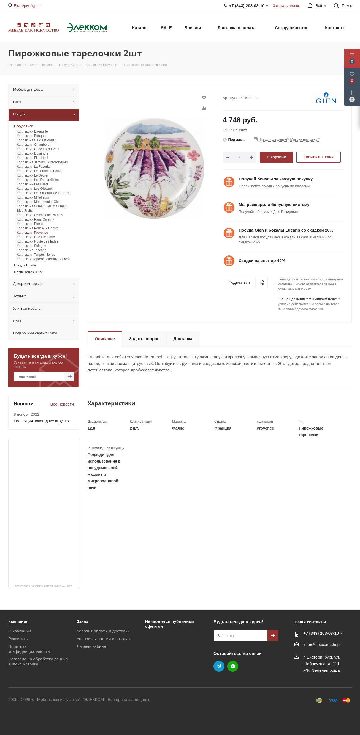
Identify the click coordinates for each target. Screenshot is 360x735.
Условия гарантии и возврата (104, 638)
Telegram (218, 666)
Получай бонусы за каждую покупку (276, 179)
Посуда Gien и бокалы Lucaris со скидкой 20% (286, 230)
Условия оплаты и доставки (103, 631)
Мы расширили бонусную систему (274, 204)
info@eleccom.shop (321, 644)
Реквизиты (18, 638)
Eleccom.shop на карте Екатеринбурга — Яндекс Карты (46, 586)
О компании (19, 631)
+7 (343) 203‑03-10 (321, 633)
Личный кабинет (92, 646)
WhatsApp (232, 666)
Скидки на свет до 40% (262, 260)
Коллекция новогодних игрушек (41, 421)
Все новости (62, 404)
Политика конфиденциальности (29, 649)
